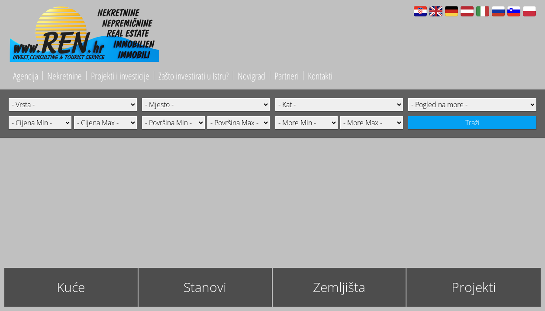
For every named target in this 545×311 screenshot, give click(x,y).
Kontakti (320, 75)
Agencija (25, 75)
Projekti (473, 287)
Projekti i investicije (120, 75)
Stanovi (205, 287)
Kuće (71, 287)
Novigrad (251, 75)
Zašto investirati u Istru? (193, 75)
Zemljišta (339, 287)
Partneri (286, 75)
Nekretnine (64, 75)
